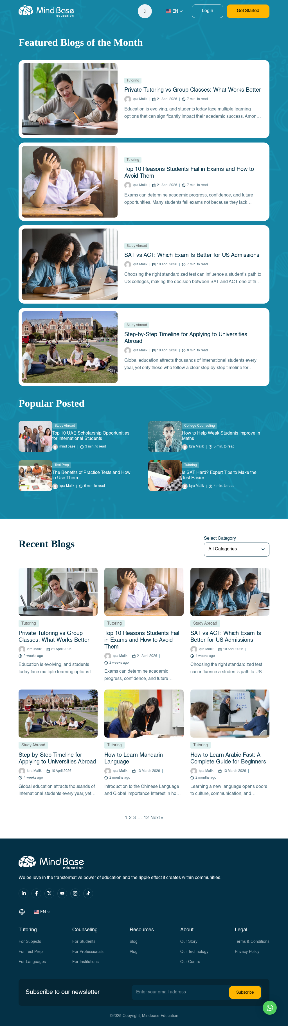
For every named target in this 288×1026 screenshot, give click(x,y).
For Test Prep (31, 952)
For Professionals (88, 952)
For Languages (32, 962)
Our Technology (194, 952)
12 (146, 818)
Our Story (188, 942)
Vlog (134, 952)
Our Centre (190, 962)
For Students (83, 942)
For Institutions (85, 962)
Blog (134, 942)
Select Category (220, 538)
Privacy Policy (247, 952)
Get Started (248, 11)
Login (207, 11)
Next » (156, 818)
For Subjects (30, 942)
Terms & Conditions (252, 942)
